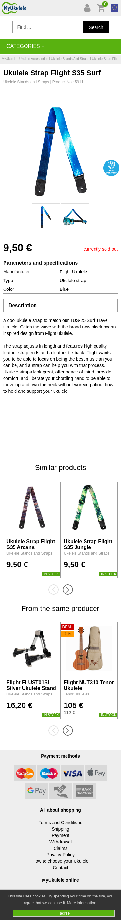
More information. (82, 903)
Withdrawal (60, 841)
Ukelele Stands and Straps (70, 58)
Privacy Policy (60, 854)
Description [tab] (22, 305)
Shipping (60, 829)
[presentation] (55, 589)
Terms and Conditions (60, 822)
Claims (60, 848)
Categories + (25, 46)
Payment (60, 835)
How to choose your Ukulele (60, 861)
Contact (60, 867)
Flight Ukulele (73, 271)
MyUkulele (9, 58)
